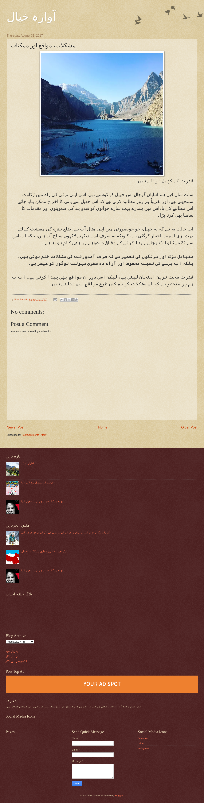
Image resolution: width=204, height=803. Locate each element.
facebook (143, 738)
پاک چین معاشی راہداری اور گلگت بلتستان (43, 551)
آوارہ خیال (31, 16)
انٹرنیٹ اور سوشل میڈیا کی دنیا (37, 482)
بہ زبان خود (12, 651)
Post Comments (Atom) (34, 434)
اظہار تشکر (27, 463)
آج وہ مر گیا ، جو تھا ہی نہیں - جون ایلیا (42, 501)
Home (102, 427)
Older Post (189, 427)
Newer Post (15, 427)
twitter (141, 743)
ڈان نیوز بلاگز (13, 656)
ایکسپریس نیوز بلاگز (16, 661)
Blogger (119, 795)
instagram (143, 748)
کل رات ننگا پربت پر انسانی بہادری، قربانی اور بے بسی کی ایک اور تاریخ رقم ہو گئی (65, 532)
